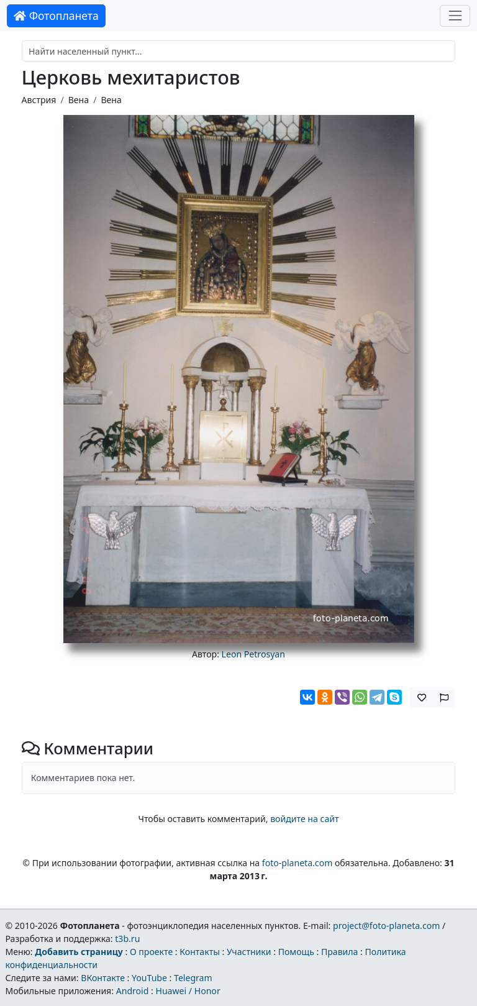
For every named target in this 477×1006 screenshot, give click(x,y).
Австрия (39, 100)
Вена (78, 100)
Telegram (193, 978)
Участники (249, 952)
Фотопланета (56, 15)
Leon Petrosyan (253, 654)
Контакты (199, 952)
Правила (339, 952)
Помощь (296, 952)
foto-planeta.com (297, 863)
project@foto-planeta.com (386, 925)
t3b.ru (127, 938)
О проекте (151, 952)
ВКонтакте (103, 978)
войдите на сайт (304, 819)
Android (132, 991)
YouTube (149, 978)
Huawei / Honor (187, 991)
